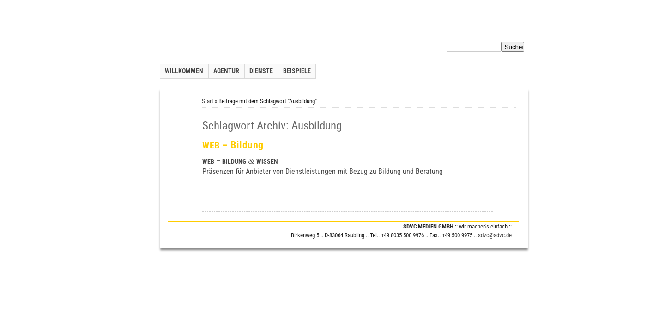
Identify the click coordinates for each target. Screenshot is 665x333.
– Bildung (232, 145)
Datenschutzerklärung (465, 29)
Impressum (513, 29)
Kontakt (402, 29)
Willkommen (184, 71)
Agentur (226, 71)
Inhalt (424, 29)
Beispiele (297, 71)
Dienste (261, 71)
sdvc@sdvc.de (495, 235)
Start (207, 101)
